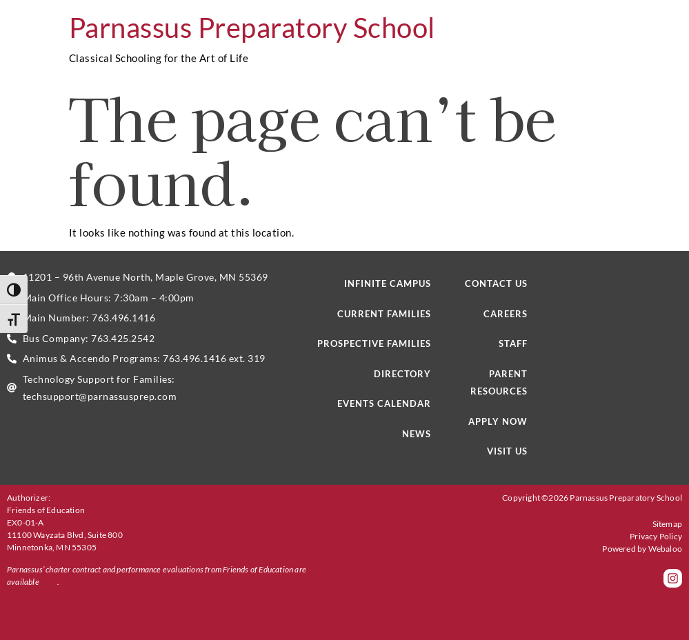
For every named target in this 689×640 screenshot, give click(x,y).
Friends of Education (46, 510)
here (49, 582)
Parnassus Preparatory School (252, 27)
